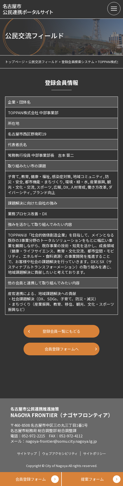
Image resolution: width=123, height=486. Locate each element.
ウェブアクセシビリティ (60, 453)
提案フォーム (92, 479)
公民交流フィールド (43, 61)
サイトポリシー (94, 453)
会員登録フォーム (30, 479)
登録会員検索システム (78, 61)
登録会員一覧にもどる (61, 331)
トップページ (15, 61)
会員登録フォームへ (62, 349)
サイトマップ (27, 453)
